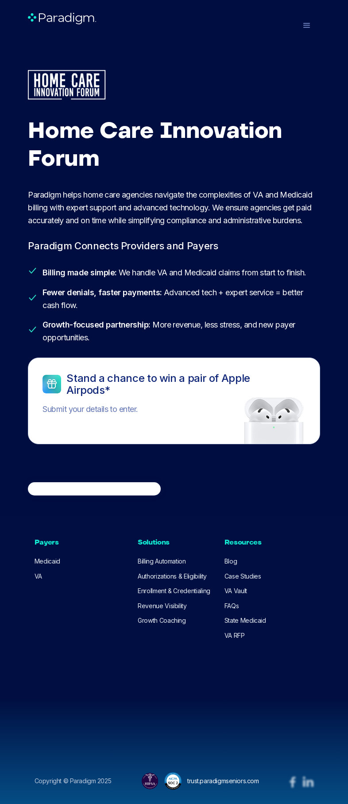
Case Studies (242, 576)
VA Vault (235, 590)
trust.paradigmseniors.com (223, 781)
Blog (230, 561)
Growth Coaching (162, 620)
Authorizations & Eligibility (172, 576)
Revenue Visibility (162, 606)
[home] (62, 18)
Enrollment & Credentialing (174, 590)
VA (38, 576)
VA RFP (234, 635)
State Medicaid (245, 620)
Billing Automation (162, 561)
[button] (307, 25)
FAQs (231, 606)
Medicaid (47, 561)
